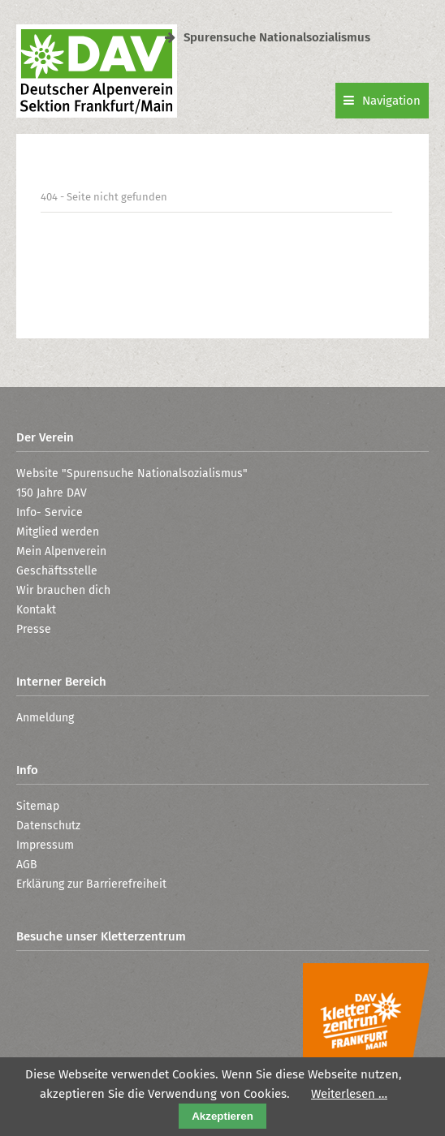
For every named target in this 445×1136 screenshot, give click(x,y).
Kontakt (36, 610)
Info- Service (49, 512)
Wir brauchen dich (63, 590)
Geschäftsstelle (56, 571)
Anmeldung (45, 718)
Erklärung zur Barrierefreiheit (91, 884)
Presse (33, 629)
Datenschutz (48, 826)
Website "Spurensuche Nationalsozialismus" (132, 473)
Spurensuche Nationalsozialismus (267, 37)
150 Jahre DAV (51, 493)
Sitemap (37, 806)
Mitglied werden (57, 532)
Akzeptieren (222, 1116)
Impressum (45, 845)
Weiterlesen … (349, 1094)
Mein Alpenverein (61, 551)
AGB (26, 864)
